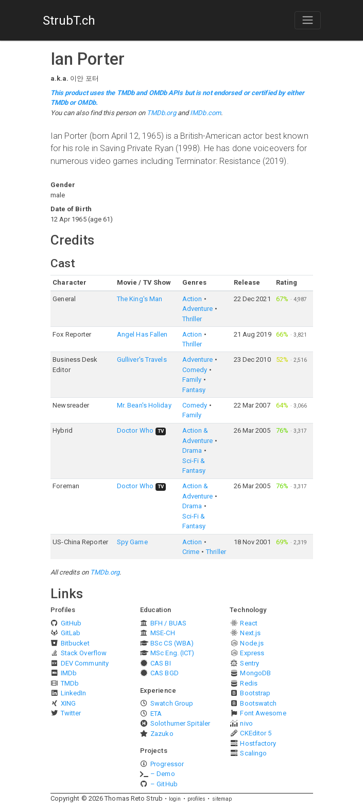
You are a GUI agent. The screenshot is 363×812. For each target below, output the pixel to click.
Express (252, 653)
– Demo (162, 774)
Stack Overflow (84, 653)
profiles (196, 799)
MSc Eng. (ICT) (172, 653)
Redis (248, 683)
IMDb (69, 673)
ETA (156, 713)
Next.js (250, 633)
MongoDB (255, 673)
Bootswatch (258, 703)
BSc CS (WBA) (172, 643)
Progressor (167, 764)
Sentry (249, 663)
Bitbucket (75, 643)
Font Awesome (263, 713)
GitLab (71, 633)
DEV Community (85, 663)
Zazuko (162, 733)
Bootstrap (255, 693)
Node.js (252, 643)
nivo (246, 723)
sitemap (222, 799)
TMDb (70, 683)
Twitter (71, 713)
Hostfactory (258, 743)
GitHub (71, 623)
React (248, 623)
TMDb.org (161, 113)
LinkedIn (74, 693)
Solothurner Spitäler (180, 723)
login (175, 799)
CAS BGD (164, 673)
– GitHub (164, 784)
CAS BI (160, 663)
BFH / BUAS (168, 623)
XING (68, 703)
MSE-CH (162, 633)
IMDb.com (205, 113)
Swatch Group (171, 703)
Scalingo (253, 753)
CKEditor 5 (255, 733)
